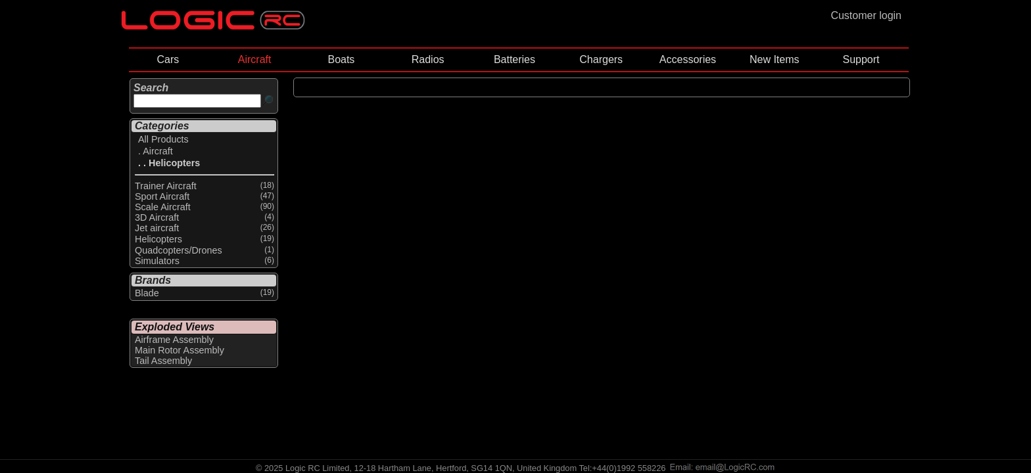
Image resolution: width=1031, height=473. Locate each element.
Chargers (601, 59)
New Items (775, 59)
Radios (428, 59)
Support (860, 59)
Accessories (687, 59)
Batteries (514, 59)
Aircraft (255, 59)
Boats (340, 59)
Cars (167, 59)
